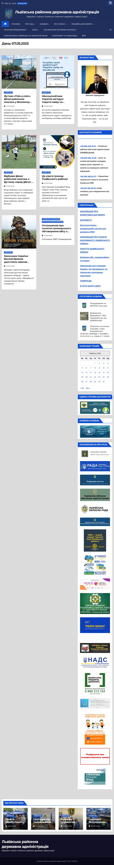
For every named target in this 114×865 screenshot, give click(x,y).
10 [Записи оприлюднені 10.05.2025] (103, 368)
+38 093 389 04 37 (88, 176)
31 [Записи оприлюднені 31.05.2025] (104, 381)
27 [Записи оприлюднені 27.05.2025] (87, 381)
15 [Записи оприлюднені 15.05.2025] (95, 372)
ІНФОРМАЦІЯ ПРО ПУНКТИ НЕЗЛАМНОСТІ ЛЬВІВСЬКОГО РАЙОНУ (95, 240)
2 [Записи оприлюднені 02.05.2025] (99, 363)
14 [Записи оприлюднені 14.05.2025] (91, 372)
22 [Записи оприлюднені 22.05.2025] (95, 377)
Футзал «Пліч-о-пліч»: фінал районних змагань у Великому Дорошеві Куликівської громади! (18, 102)
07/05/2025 (10, 106)
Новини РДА (8, 92)
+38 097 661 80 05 (88, 188)
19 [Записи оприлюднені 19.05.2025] (82, 377)
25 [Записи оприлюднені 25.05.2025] (108, 377)
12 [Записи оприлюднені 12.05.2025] (82, 372)
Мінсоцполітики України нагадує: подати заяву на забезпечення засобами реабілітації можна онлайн (55, 103)
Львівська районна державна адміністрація (57, 12)
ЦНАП (35, 30)
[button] (110, 30)
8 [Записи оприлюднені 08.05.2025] (95, 368)
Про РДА (29, 24)
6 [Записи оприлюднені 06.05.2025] (86, 368)
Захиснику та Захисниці (64, 36)
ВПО (84, 36)
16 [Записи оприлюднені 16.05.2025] (99, 372)
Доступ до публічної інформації (53, 221)
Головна (15, 24)
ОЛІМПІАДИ (86, 281)
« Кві (82, 388)
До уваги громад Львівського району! (55, 177)
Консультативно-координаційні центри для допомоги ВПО (93, 228)
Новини (44, 24)
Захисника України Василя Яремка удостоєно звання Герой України (16, 260)
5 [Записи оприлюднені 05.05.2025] (82, 368)
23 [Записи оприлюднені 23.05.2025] (99, 377)
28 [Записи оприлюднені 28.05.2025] (91, 381)
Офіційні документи (82, 24)
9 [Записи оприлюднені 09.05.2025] (99, 368)
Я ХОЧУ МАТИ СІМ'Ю (90, 286)
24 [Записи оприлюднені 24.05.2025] (104, 377)
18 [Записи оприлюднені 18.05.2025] (108, 372)
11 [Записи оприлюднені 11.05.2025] (107, 368)
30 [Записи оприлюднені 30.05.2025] (99, 381)
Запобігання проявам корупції (60, 30)
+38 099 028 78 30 (88, 158)
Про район (59, 24)
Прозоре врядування (15, 30)
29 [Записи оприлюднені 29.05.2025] (95, 381)
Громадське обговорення (51, 219)
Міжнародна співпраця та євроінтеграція (25, 36)
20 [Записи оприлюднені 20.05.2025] (86, 377)
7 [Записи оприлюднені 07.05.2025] (90, 368)
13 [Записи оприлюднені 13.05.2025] (86, 372)
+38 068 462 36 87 (88, 146)
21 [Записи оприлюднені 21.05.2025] (91, 377)
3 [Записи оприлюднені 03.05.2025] (103, 363)
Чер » (88, 388)
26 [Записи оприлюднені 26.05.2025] (82, 381)
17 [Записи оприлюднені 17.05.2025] (103, 372)
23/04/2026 (12, 826)
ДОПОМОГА (86, 220)
